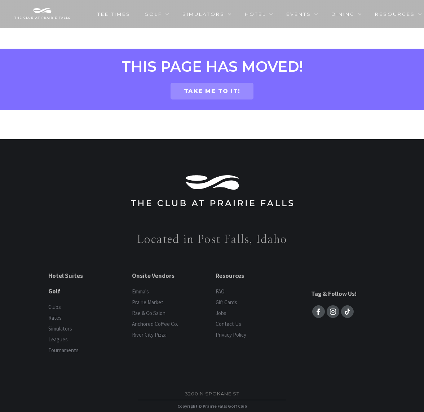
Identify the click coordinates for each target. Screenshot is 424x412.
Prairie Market (147, 302)
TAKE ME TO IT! (212, 91)
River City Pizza (149, 334)
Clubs (54, 307)
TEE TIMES (114, 14)
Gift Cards (226, 302)
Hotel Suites (65, 276)
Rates (55, 317)
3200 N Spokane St (212, 394)
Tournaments (63, 350)
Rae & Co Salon (148, 313)
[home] (42, 13)
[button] (156, 14)
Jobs (221, 313)
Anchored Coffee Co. (155, 323)
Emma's (140, 291)
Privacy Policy (231, 334)
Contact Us (228, 323)
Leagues (58, 339)
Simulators (60, 328)
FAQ (220, 291)
